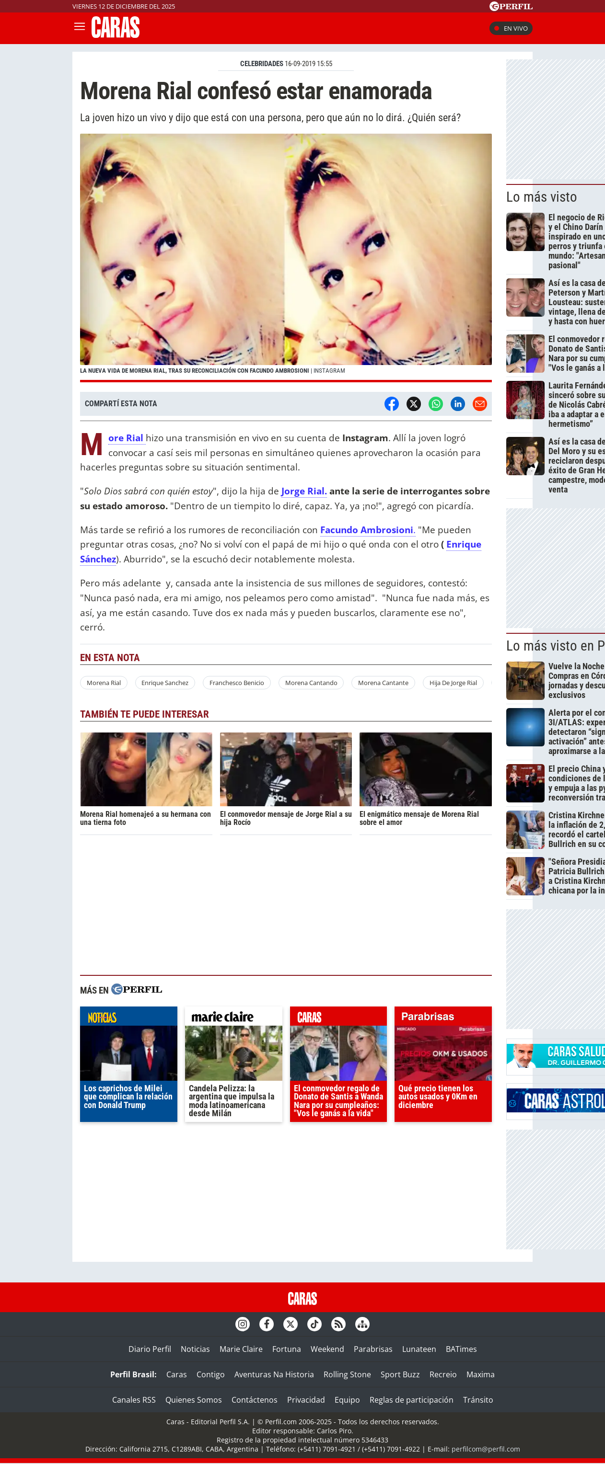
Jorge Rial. (304, 490)
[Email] (480, 404)
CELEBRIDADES (261, 63)
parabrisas (443, 1018)
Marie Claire (241, 1349)
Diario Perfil (149, 1349)
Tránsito (478, 1400)
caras (338, 1018)
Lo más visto (541, 197)
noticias (128, 1018)
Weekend (327, 1349)
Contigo (211, 1374)
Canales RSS (134, 1400)
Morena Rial (104, 682)
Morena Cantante (383, 682)
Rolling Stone (347, 1374)
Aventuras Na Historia (274, 1374)
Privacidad (306, 1400)
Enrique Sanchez (164, 682)
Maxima (480, 1374)
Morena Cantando (311, 682)
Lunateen (419, 1349)
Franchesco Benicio (236, 682)
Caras (176, 1374)
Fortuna (286, 1349)
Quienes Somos (193, 1400)
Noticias (195, 1349)
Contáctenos (255, 1400)
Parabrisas (373, 1349)
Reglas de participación (412, 1400)
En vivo (511, 28)
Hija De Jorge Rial (453, 682)
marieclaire (233, 1018)
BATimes (461, 1349)
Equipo (347, 1400)
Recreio (443, 1374)
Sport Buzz (400, 1374)
